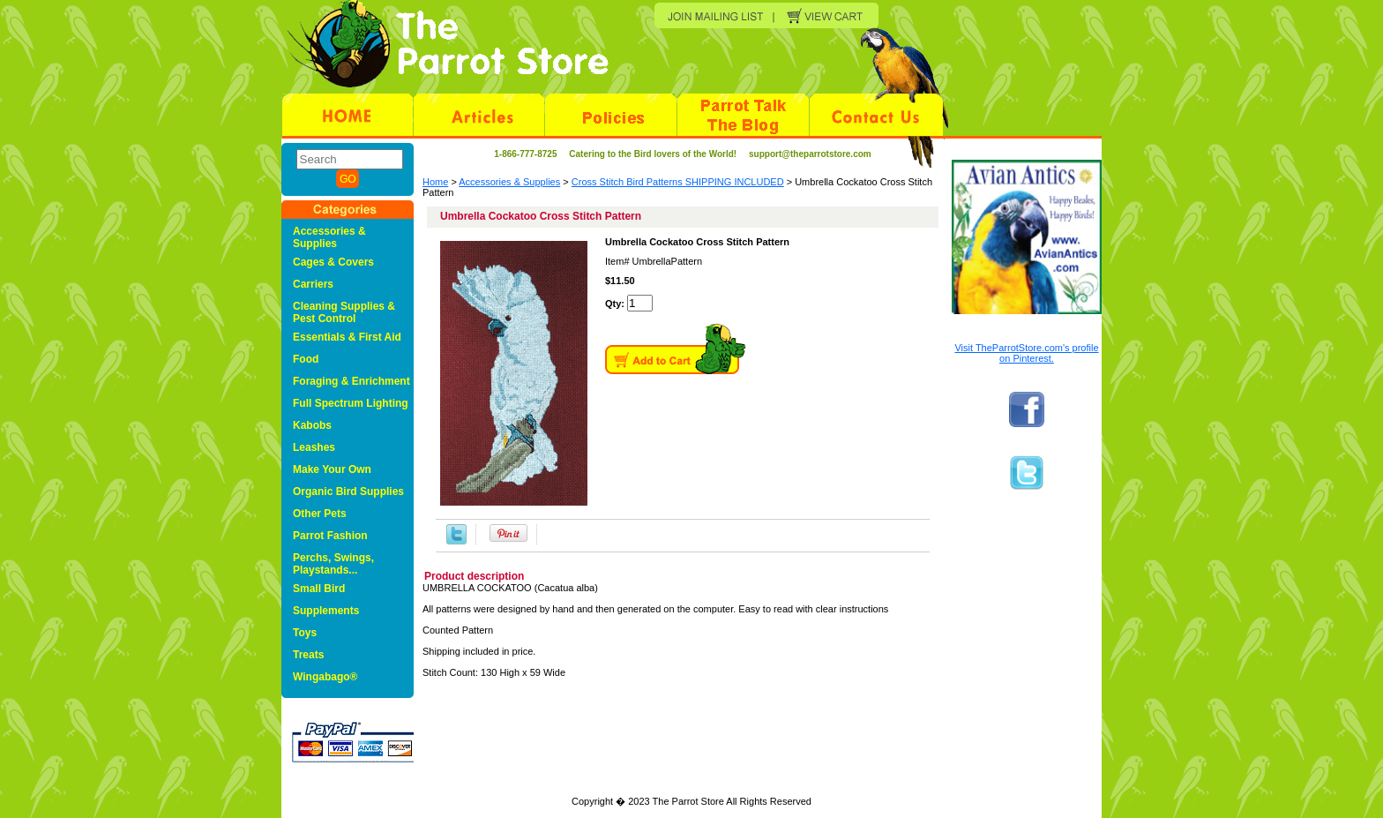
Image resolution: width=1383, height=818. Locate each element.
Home (435, 181)
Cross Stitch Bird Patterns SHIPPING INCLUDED (678, 181)
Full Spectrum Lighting (350, 403)
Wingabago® (325, 677)
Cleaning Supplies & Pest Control (344, 312)
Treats (308, 655)
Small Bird (319, 588)
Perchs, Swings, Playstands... (333, 564)
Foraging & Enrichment (351, 381)
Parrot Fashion (330, 535)
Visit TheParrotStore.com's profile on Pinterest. (1026, 353)
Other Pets (320, 513)
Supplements (326, 610)
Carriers (313, 284)
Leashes (314, 447)
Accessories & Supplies (509, 181)
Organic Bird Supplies (348, 491)
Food (305, 359)
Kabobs (312, 425)
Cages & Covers (333, 262)
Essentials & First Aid (347, 337)
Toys (305, 633)
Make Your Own (332, 469)
